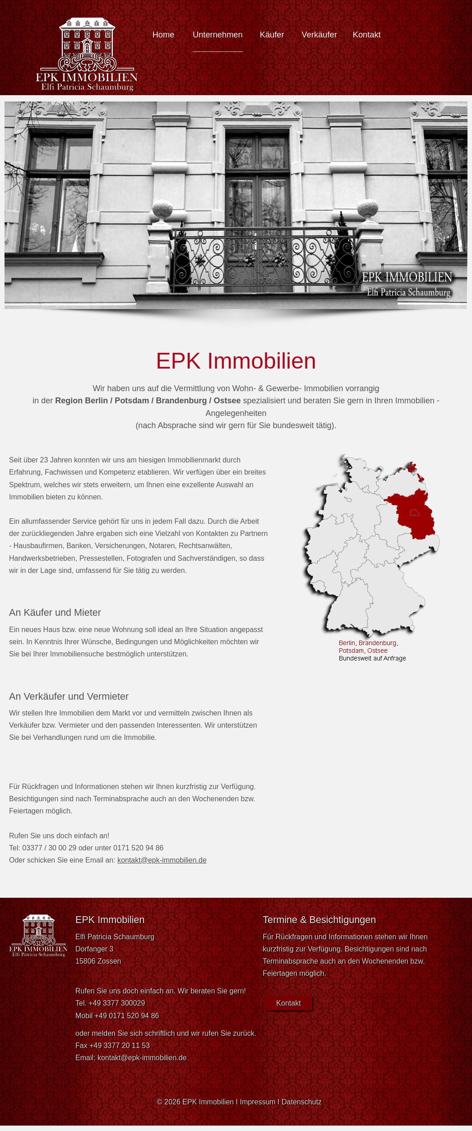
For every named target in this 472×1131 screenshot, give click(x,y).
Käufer (272, 34)
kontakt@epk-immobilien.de (162, 860)
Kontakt (367, 34)
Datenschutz (302, 1102)
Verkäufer (319, 34)
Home (164, 34)
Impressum (258, 1102)
